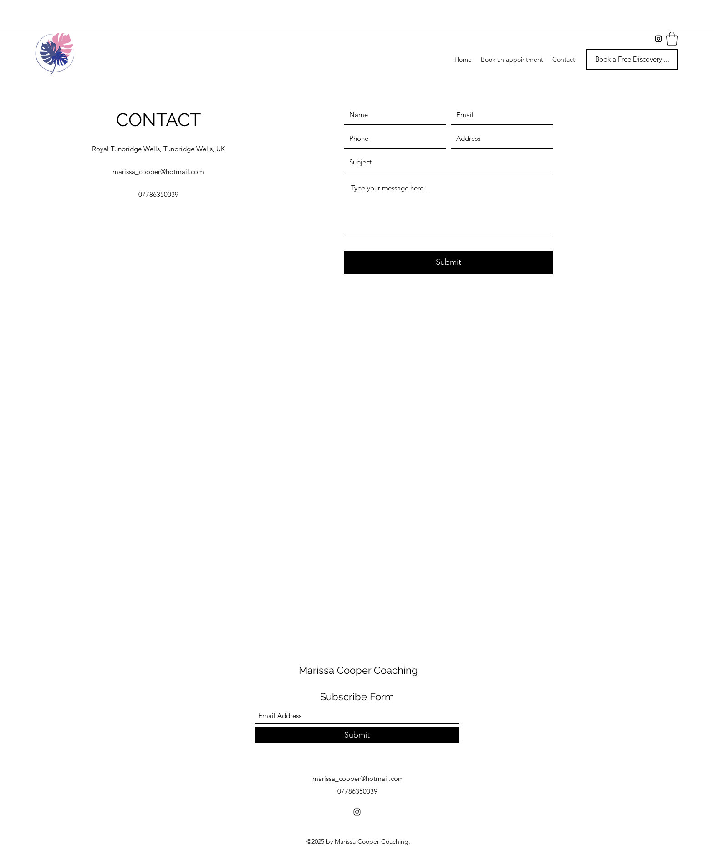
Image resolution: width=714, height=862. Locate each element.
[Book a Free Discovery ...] (632, 59)
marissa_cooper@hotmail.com (158, 171)
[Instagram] (357, 811)
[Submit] (448, 262)
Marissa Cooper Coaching (358, 670)
